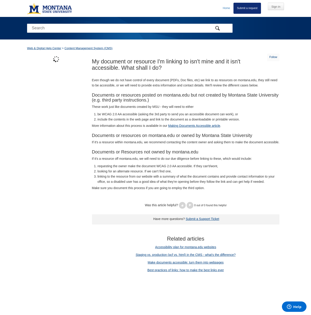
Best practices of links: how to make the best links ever (185, 270)
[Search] (130, 28)
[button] (182, 205)
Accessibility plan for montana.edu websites (185, 247)
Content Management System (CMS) (88, 48)
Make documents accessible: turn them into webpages (186, 262)
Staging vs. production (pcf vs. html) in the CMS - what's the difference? (186, 255)
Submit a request (247, 8)
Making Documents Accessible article (194, 125)
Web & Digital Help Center (44, 48)
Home (226, 8)
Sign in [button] (275, 6)
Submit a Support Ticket (202, 219)
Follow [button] (273, 57)
